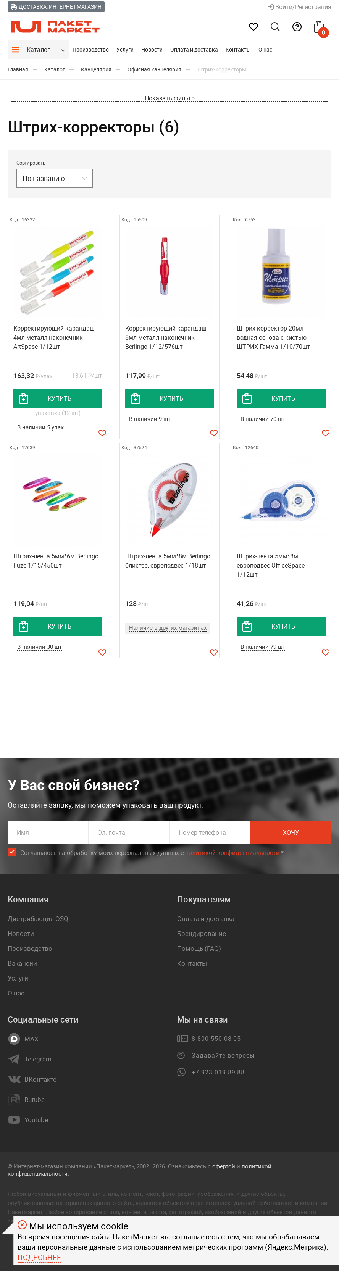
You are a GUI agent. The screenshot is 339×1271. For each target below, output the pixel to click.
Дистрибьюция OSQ (38, 918)
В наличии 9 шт (150, 419)
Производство (91, 49)
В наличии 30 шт (39, 646)
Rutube (34, 1099)
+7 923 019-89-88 (218, 1072)
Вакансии (22, 963)
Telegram (38, 1059)
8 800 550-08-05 (216, 1038)
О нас (265, 49)
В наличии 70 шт (263, 419)
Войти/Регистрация (299, 7)
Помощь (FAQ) (199, 948)
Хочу (291, 832)
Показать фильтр (170, 98)
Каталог (38, 49)
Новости (152, 49)
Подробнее (39, 1257)
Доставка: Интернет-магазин (56, 6)
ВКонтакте (40, 1079)
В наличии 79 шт (263, 646)
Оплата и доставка (194, 49)
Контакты (238, 49)
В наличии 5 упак (40, 427)
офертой (223, 1166)
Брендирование (201, 933)
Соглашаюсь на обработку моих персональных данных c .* (152, 852)
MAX (31, 1039)
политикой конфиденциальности (232, 852)
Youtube (36, 1120)
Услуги (125, 49)
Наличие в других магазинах (168, 627)
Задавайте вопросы (223, 1055)
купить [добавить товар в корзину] (59, 398)
